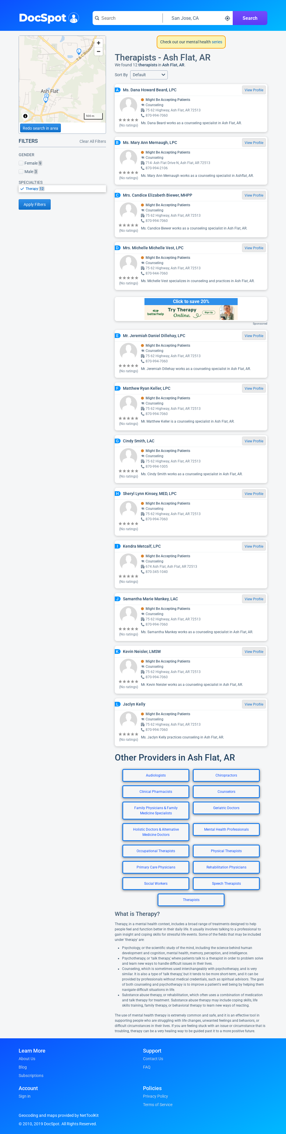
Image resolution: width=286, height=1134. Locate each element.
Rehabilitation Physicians (226, 867)
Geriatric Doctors (226, 808)
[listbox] (62, 188)
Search (250, 18)
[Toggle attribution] (25, 116)
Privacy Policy (155, 1096)
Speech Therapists (226, 884)
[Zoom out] (98, 51)
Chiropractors (226, 775)
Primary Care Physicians (156, 867)
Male (28, 171)
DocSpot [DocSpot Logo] (48, 17)
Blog (23, 1067)
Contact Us (153, 1058)
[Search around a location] (198, 18)
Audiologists (156, 775)
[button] (149, 74)
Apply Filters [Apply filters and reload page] (35, 204)
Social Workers (155, 884)
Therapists (191, 900)
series (216, 42)
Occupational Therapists (156, 851)
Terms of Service (157, 1104)
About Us (27, 1058)
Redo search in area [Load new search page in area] (40, 128)
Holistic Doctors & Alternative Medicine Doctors (156, 832)
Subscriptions (31, 1075)
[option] (66, 188)
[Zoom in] (98, 43)
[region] (62, 79)
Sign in (25, 1096)
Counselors (226, 792)
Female (30, 163)
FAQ (147, 1067)
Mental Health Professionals (226, 829)
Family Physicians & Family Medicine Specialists (156, 810)
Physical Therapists (226, 851)
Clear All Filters (93, 141)
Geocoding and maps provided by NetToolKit (59, 1115)
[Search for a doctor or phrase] (128, 18)
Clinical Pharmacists (156, 792)
